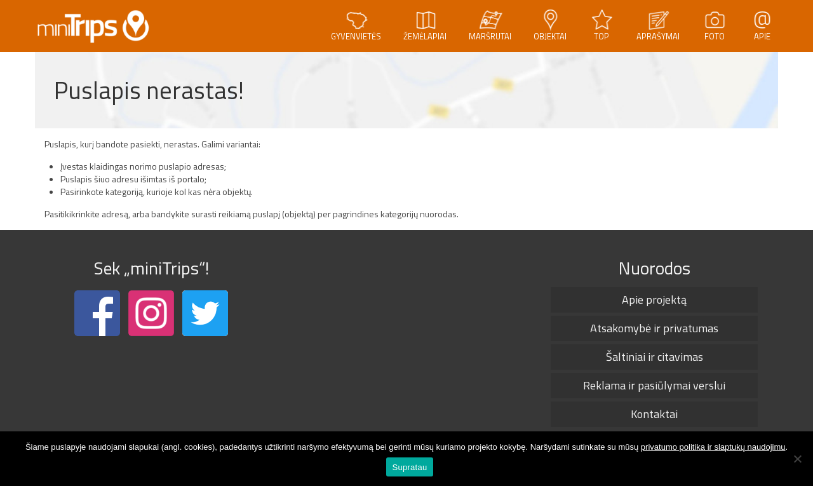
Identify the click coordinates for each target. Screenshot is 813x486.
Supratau (410, 467)
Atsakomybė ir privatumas (654, 328)
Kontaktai (654, 413)
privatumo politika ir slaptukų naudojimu (713, 447)
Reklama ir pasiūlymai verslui (654, 385)
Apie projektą (654, 299)
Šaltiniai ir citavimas (654, 356)
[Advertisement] (402, 338)
